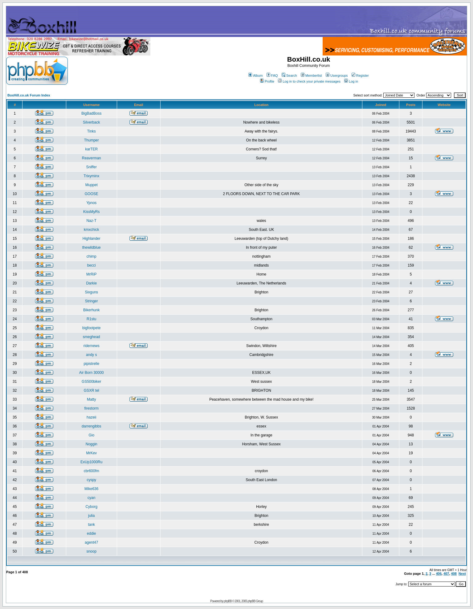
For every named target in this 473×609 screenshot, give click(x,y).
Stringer (91, 301)
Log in (351, 81)
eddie (91, 533)
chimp (91, 256)
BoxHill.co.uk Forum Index (28, 95)
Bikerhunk (91, 310)
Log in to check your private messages (309, 81)
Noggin (91, 444)
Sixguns (91, 292)
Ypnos (91, 203)
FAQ (272, 75)
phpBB (228, 601)
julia (91, 515)
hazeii (91, 417)
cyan (91, 498)
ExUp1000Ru (91, 462)
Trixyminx (91, 176)
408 (454, 573)
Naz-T (91, 221)
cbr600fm (91, 471)
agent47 (91, 542)
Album (255, 75)
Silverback (91, 122)
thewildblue (91, 247)
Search (289, 75)
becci (91, 265)
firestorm (91, 408)
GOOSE (91, 194)
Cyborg (91, 507)
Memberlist (311, 75)
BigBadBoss (91, 113)
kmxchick (91, 229)
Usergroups (337, 75)
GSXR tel (91, 390)
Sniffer (91, 167)
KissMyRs (91, 212)
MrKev (91, 453)
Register (360, 75)
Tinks (91, 131)
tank (91, 524)
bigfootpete (91, 328)
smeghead (91, 337)
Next (462, 573)
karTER (91, 149)
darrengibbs (91, 426)
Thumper (91, 140)
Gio (91, 435)
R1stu (91, 319)
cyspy (91, 480)
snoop (91, 551)
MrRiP (91, 274)
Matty (91, 399)
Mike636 (91, 489)
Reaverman (91, 158)
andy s (91, 355)
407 (446, 573)
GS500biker (91, 381)
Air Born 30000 (91, 372)
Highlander (91, 238)
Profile (267, 81)
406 (439, 573)
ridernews (92, 346)
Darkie (91, 283)
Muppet (91, 185)
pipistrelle (91, 364)
